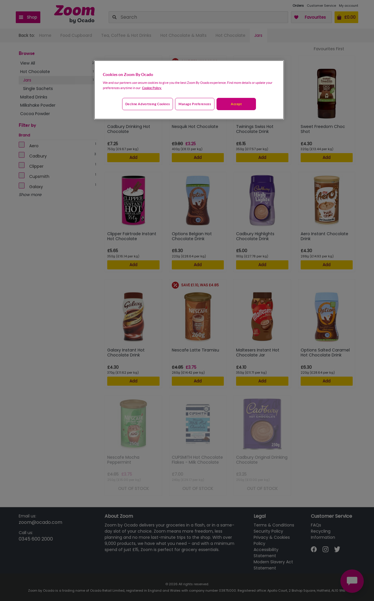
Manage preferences (195, 104)
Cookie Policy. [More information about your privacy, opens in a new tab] (152, 88)
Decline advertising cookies (147, 104)
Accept (236, 104)
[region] (189, 90)
